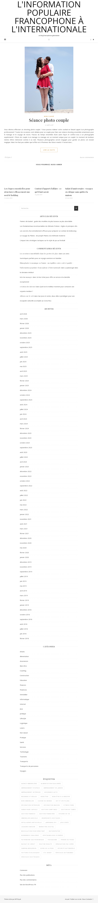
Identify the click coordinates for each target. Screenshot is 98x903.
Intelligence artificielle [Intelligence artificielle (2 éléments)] (31, 822)
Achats (22, 652)
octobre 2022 (25, 481)
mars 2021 (24, 529)
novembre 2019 (25, 567)
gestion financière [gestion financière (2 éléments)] (47, 813)
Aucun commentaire (87, 157)
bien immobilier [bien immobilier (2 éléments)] (27, 801)
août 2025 (23, 352)
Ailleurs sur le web (27, 296)
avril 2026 (23, 314)
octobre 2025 (25, 342)
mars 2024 (24, 424)
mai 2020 (23, 548)
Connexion (23, 870)
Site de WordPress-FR (28, 884)
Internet (23, 704)
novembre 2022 (25, 476)
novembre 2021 (25, 519)
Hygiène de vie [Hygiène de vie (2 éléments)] (64, 813)
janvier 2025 (24, 385)
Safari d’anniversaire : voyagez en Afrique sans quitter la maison (79, 192)
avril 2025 (23, 371)
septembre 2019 (26, 572)
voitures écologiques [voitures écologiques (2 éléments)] (30, 852)
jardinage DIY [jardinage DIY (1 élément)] (51, 822)
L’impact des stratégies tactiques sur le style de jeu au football (42, 240)
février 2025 (24, 381)
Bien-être (23, 666)
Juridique (23, 714)
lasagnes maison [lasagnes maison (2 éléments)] (28, 826)
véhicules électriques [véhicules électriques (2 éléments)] (30, 857)
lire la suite (49, 150)
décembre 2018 (25, 610)
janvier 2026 (24, 328)
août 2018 (23, 624)
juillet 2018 (24, 629)
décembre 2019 (25, 562)
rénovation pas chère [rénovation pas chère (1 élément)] (65, 844)
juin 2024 (23, 414)
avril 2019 (23, 591)
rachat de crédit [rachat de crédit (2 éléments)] (28, 844)
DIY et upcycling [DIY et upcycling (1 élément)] (62, 801)
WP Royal (18, 899)
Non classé (49, 116)
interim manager (26, 277)
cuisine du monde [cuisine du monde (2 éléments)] (45, 801)
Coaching (23, 671)
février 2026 (24, 323)
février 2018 (24, 638)
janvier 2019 (24, 605)
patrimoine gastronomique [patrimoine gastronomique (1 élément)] (32, 839)
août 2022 (23, 490)
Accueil (67, 899)
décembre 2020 (25, 538)
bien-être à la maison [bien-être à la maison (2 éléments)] (61, 796)
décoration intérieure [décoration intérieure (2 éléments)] (30, 805)
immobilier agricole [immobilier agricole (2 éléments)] (29, 818)
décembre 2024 (25, 390)
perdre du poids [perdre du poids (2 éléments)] (67, 839)
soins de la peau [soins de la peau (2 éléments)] (47, 848)
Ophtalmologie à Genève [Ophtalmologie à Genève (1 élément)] (53, 835)
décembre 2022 (25, 471)
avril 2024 (23, 419)
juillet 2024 (24, 409)
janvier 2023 (24, 467)
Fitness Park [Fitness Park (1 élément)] (69, 805)
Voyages (23, 771)
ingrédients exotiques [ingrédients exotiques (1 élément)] (51, 818)
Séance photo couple (49, 120)
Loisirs (22, 728)
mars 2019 (24, 595)
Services (23, 747)
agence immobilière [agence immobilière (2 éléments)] (29, 783)
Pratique (23, 737)
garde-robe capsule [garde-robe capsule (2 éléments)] (29, 809)
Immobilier (23, 695)
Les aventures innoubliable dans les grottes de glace (39, 254)
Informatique (24, 699)
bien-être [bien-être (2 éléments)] (44, 796)
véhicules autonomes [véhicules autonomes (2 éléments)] (64, 852)
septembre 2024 (26, 400)
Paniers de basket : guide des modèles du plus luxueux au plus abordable (46, 221)
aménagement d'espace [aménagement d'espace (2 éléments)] (30, 788)
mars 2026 (24, 319)
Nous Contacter (87, 899)
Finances (23, 685)
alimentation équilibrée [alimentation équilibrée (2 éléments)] (51, 783)
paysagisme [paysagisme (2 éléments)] (52, 839)
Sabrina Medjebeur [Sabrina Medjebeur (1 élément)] (28, 848)
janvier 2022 (24, 514)
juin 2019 (23, 581)
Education (23, 680)
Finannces (23, 690)
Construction (24, 675)
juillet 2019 (24, 576)
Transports (24, 761)
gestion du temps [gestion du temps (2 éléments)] (68, 809)
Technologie (24, 752)
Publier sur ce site (75, 899)
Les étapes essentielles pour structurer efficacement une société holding (17, 192)
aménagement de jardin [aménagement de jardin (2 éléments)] (53, 788)
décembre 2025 (25, 333)
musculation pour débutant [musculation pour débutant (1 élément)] (33, 831)
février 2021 (24, 533)
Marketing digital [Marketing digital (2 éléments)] (46, 826)
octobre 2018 (25, 615)
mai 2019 (23, 586)
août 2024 (23, 405)
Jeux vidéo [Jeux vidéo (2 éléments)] (64, 822)
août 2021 (23, 524)
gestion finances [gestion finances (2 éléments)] (28, 813)
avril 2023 (23, 462)
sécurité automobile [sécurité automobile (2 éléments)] (66, 848)
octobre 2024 (25, 395)
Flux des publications (27, 875)
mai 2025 (23, 366)
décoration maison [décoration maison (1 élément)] (52, 805)
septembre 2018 (26, 619)
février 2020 (24, 552)
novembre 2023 (25, 438)
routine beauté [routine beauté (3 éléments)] (45, 844)
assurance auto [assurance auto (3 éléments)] (51, 792)
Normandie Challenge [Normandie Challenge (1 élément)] (30, 835)
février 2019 (24, 600)
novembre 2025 (25, 338)
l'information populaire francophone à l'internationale (49, 16)
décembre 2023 (25, 433)
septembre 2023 (26, 447)
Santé (22, 742)
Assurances (24, 661)
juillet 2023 (24, 457)
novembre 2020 (25, 543)
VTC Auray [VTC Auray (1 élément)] (47, 852)
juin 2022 (23, 500)
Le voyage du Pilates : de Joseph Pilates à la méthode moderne (42, 236)
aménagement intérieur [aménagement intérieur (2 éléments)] (31, 792)
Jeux (21, 709)
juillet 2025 (24, 357)
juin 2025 (23, 362)
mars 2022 (24, 510)
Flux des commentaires (28, 880)
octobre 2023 (25, 443)
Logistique (23, 723)
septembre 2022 (26, 486)
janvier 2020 (24, 557)
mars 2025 (24, 376)
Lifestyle (23, 718)
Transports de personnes (29, 766)
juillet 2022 (24, 495)
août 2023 (23, 452)
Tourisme (23, 757)
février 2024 (24, 428)
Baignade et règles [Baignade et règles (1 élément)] (29, 796)
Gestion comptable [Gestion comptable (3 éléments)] (49, 809)
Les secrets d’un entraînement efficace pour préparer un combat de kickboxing (48, 231)
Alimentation (24, 656)
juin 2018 (23, 634)
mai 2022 (23, 505)
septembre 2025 (26, 347)
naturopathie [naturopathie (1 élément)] (54, 831)
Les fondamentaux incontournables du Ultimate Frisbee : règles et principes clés (48, 226)
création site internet (28, 287)
